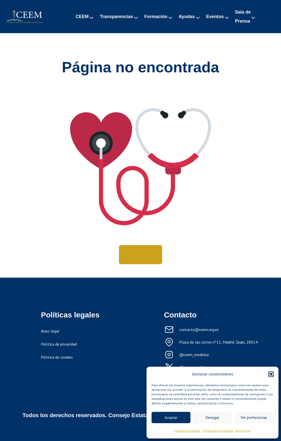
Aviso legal (243, 430)
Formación (155, 16)
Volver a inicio (140, 254)
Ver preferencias (254, 417)
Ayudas (187, 16)
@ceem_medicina (194, 354)
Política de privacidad (218, 430)
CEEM (82, 16)
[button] (270, 374)
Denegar (212, 417)
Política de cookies (187, 430)
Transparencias (116, 16)
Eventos (215, 16)
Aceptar (171, 417)
